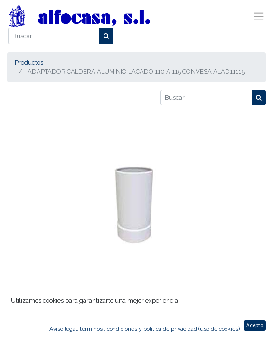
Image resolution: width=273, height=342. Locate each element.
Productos (29, 62)
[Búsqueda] (106, 36)
